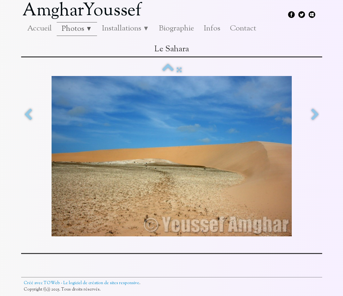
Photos (76, 28)
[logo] (84, 11)
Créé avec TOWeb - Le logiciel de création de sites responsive (81, 283)
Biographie (176, 28)
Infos (212, 28)
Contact (243, 28)
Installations (125, 28)
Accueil (39, 28)
